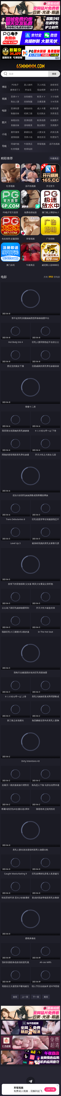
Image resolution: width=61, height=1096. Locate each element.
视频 (4, 98)
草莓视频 (41, 143)
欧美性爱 (54, 108)
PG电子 (15, 84)
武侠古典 (54, 132)
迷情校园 (15, 137)
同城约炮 (15, 143)
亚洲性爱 (15, 108)
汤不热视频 (54, 143)
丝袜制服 (28, 101)
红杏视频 (15, 148)
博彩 (4, 86)
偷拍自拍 (28, 108)
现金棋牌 (41, 89)
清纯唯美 (28, 125)
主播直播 (41, 101)
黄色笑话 (41, 137)
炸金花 (28, 89)
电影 (4, 110)
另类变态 (54, 113)
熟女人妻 (15, 101)
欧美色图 (41, 120)
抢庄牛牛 (54, 89)
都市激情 (15, 132)
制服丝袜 (15, 113)
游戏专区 (54, 84)
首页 (15, 996)
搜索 (54, 73)
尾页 (46, 996)
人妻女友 (41, 132)
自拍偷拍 (28, 96)
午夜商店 (28, 143)
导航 (4, 146)
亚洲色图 (28, 120)
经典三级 (28, 113)
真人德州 (28, 84)
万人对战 (41, 84)
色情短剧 (28, 148)
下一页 (36, 996)
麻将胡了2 (15, 89)
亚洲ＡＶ (15, 96)
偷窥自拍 (15, 120)
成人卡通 (41, 108)
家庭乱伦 (28, 132)
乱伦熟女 (41, 113)
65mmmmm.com (30, 66)
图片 (4, 122)
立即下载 (50, 1089)
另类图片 (54, 125)
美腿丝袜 (15, 125)
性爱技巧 (54, 137)
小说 (4, 134)
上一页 (25, 996)
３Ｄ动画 (54, 96)
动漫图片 (54, 120)
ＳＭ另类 (54, 101)
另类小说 (28, 137)
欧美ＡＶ (41, 96)
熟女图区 (41, 125)
